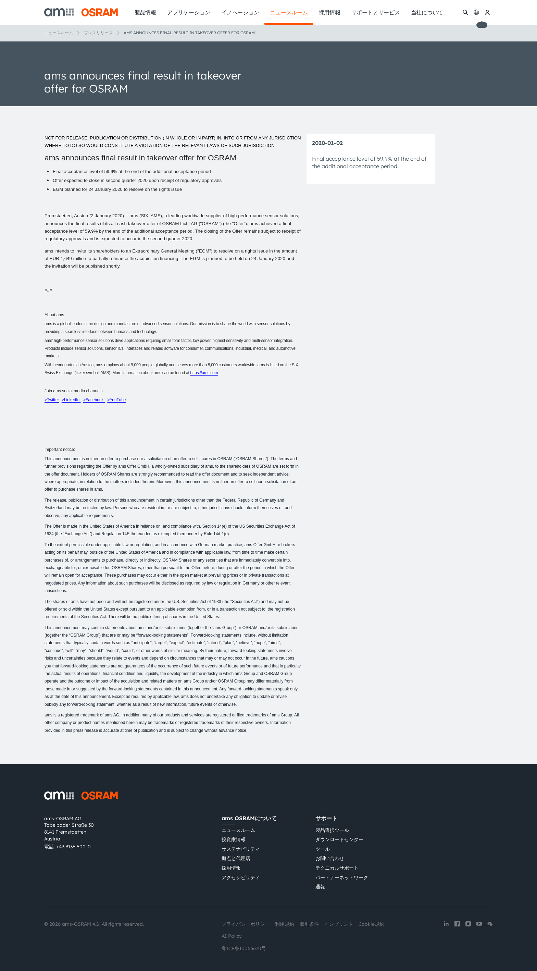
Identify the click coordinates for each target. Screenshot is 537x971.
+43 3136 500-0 (73, 847)
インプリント (338, 924)
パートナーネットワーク (341, 877)
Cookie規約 (371, 924)
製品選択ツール (332, 830)
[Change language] (476, 12)
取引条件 (309, 924)
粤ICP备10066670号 (244, 948)
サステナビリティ (241, 849)
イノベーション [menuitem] (240, 12)
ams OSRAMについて (249, 818)
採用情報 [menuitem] (329, 12)
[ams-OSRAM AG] (81, 12)
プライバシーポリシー (246, 924)
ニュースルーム (58, 32)
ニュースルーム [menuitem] (289, 12)
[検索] (465, 12)
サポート (326, 818)
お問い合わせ (329, 858)
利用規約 (284, 924)
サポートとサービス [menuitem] (375, 12)
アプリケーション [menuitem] (188, 12)
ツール (322, 849)
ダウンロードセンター (339, 839)
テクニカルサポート (337, 868)
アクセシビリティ (241, 877)
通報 (320, 887)
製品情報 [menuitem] (145, 12)
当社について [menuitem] (427, 12)
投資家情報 (234, 839)
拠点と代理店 (236, 858)
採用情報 (231, 868)
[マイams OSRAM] (487, 12)
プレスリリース (98, 32)
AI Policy (232, 936)
